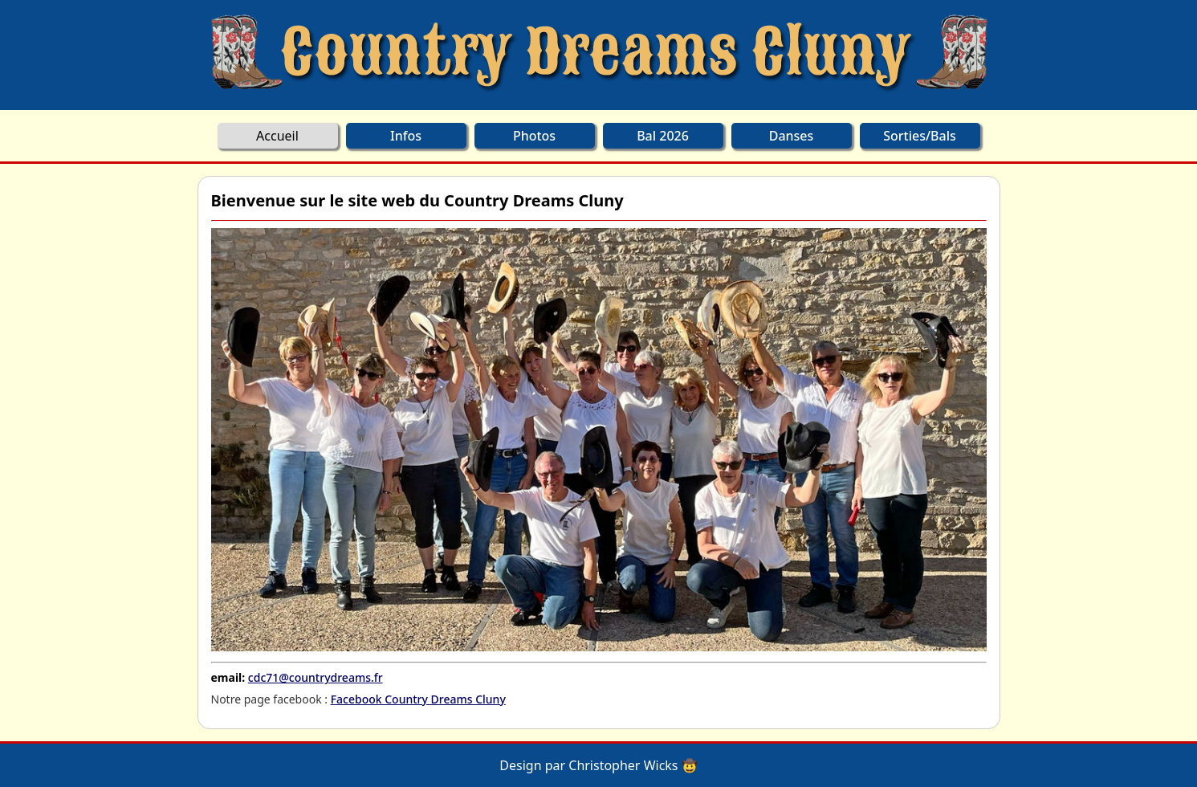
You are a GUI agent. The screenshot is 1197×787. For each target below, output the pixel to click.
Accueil (277, 136)
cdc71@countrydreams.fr (315, 677)
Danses (791, 136)
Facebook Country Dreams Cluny (418, 699)
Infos (405, 136)
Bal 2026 (663, 136)
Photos (534, 136)
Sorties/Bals (919, 136)
